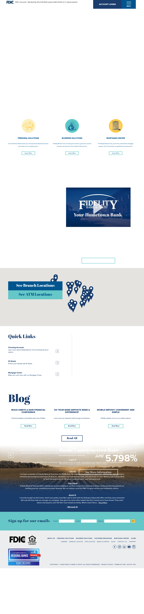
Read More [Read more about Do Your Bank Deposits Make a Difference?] (72, 533)
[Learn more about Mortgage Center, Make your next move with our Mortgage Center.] (33, 374)
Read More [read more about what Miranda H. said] (103, 610)
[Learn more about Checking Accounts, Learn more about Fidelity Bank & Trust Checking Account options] (33, 349)
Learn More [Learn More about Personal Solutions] (28, 153)
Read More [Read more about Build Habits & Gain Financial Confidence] (28, 533)
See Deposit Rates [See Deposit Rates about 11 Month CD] (98, 434)
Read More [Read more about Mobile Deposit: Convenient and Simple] (116, 533)
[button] (56, 279)
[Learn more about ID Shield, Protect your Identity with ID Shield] (33, 362)
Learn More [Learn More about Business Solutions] (72, 153)
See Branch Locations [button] (35, 286)
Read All (72, 546)
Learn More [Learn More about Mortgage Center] (115, 153)
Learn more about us (98, 260)
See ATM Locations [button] (35, 295)
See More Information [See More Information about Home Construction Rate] (98, 472)
